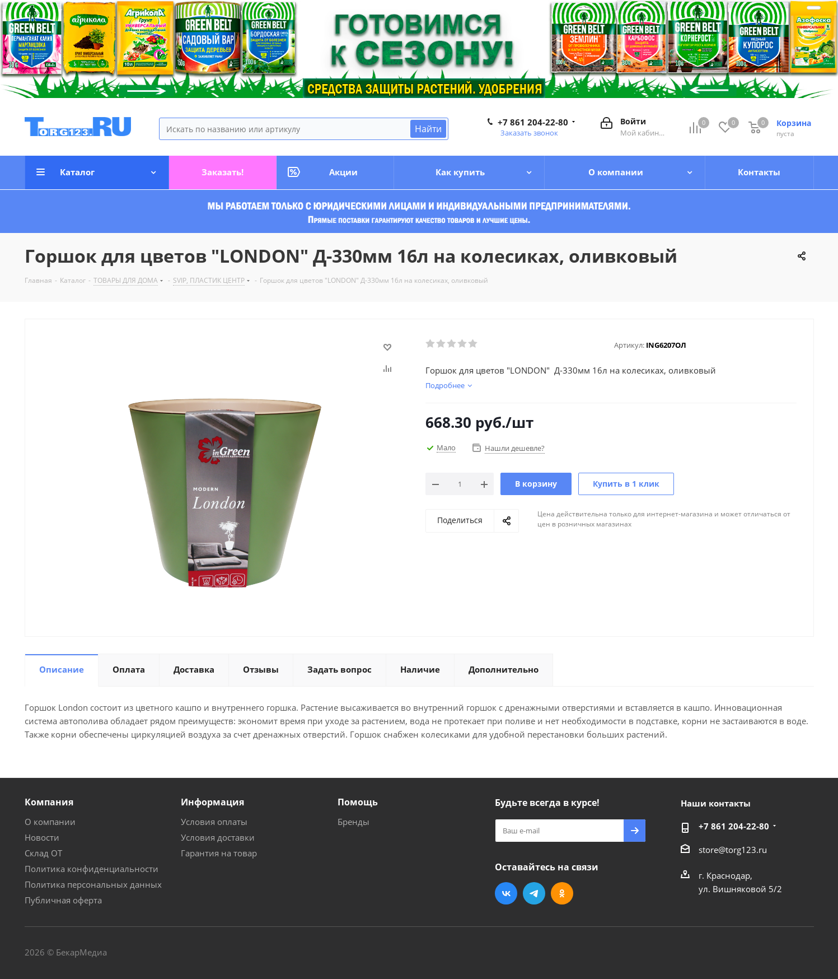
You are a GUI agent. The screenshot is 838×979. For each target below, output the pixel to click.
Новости (42, 837)
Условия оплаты (214, 821)
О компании (50, 821)
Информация (212, 802)
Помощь (358, 802)
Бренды (353, 821)
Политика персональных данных (93, 884)
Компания (49, 802)
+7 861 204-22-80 (533, 122)
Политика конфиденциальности (91, 868)
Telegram (534, 893)
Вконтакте (506, 893)
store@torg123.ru (733, 849)
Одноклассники (562, 893)
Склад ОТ (43, 853)
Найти (428, 129)
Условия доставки (218, 837)
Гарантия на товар (219, 853)
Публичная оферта (63, 900)
